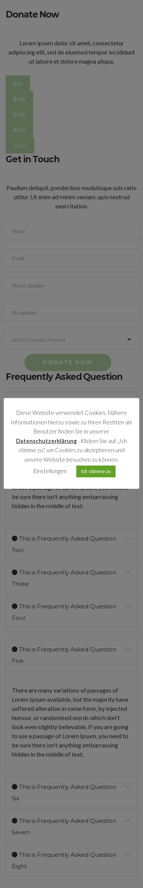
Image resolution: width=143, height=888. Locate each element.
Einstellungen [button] (50, 470)
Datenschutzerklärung (46, 440)
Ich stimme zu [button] (96, 471)
